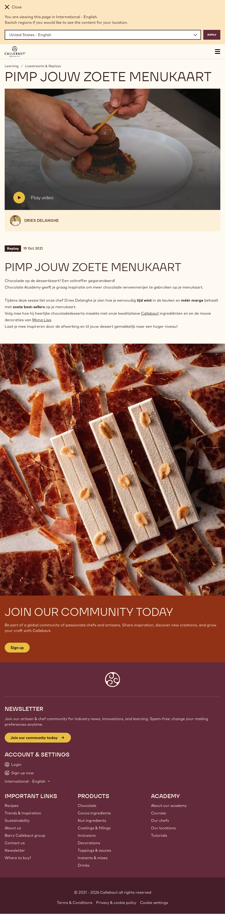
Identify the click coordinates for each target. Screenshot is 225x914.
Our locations (163, 828)
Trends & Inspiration (23, 813)
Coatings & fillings (94, 828)
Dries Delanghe (41, 220)
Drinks (83, 865)
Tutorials (159, 835)
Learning (12, 66)
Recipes (11, 805)
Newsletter (15, 850)
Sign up (17, 647)
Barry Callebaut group (25, 835)
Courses (158, 813)
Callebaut (150, 313)
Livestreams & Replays (43, 66)
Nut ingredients (92, 820)
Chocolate (87, 805)
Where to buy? (18, 857)
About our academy (169, 805)
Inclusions (87, 835)
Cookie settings (154, 902)
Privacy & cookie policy (116, 902)
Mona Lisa (41, 319)
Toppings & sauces (94, 850)
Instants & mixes (93, 857)
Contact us (15, 843)
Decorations (89, 843)
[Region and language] (103, 35)
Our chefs (160, 820)
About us (13, 828)
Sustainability (17, 820)
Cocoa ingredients (94, 813)
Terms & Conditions (74, 902)
